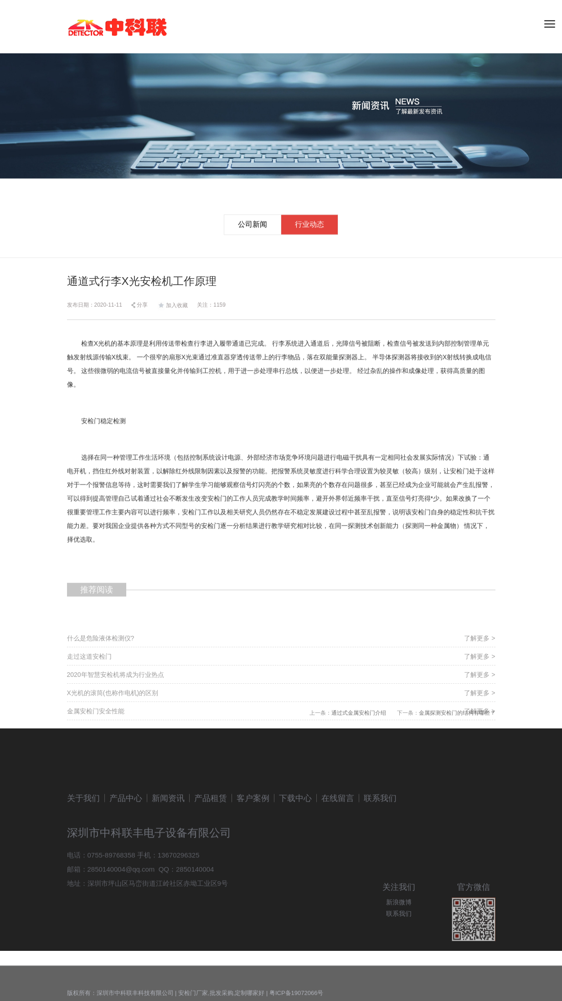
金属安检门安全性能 (95, 728)
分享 (139, 306)
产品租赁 (210, 817)
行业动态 (309, 227)
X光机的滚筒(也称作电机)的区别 (113, 710)
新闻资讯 (168, 817)
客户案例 (253, 817)
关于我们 (83, 817)
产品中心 (125, 817)
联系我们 (380, 817)
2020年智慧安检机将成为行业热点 (115, 692)
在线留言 (337, 817)
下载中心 (295, 817)
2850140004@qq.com (121, 888)
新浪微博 (399, 914)
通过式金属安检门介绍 (358, 714)
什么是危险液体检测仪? (100, 655)
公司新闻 (252, 227)
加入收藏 (172, 306)
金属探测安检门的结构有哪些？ (457, 714)
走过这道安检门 (89, 673)
